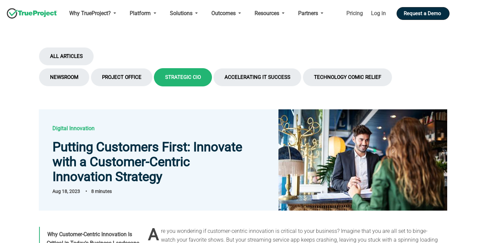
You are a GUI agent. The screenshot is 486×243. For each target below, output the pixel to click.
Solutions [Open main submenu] (182, 13)
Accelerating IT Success (257, 77)
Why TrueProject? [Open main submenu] (90, 13)
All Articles (66, 56)
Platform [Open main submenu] (141, 13)
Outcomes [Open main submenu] (224, 13)
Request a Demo (423, 13)
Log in (378, 13)
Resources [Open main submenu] (267, 13)
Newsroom (64, 77)
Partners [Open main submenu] (308, 13)
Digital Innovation (73, 128)
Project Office (121, 77)
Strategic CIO (183, 77)
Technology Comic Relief (347, 77)
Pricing (354, 13)
